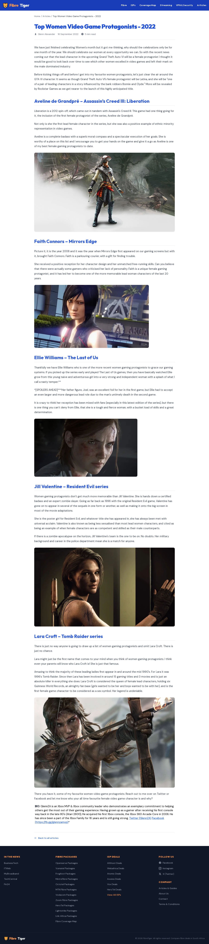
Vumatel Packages (65, 868)
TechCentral (10, 878)
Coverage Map (148, 5)
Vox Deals (112, 884)
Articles (201, 5)
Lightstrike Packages (66, 910)
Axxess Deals (114, 878)
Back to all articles (46, 838)
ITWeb (7, 868)
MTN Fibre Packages (66, 889)
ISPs (133, 5)
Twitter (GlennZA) (140, 818)
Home (37, 16)
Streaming (166, 5)
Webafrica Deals (115, 868)
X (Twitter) (166, 873)
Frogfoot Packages (65, 873)
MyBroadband (11, 873)
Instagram (166, 868)
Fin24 (7, 884)
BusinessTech (11, 863)
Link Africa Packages (66, 916)
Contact (163, 898)
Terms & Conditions (169, 904)
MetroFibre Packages (67, 878)
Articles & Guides (168, 888)
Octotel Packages (65, 884)
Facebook (166, 862)
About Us (164, 893)
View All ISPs (114, 894)
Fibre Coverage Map (66, 921)
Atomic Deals (114, 873)
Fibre (16, 5)
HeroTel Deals (114, 889)
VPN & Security (184, 5)
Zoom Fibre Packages (67, 900)
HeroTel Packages (65, 905)
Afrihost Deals (114, 863)
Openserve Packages (67, 863)
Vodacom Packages (66, 894)
